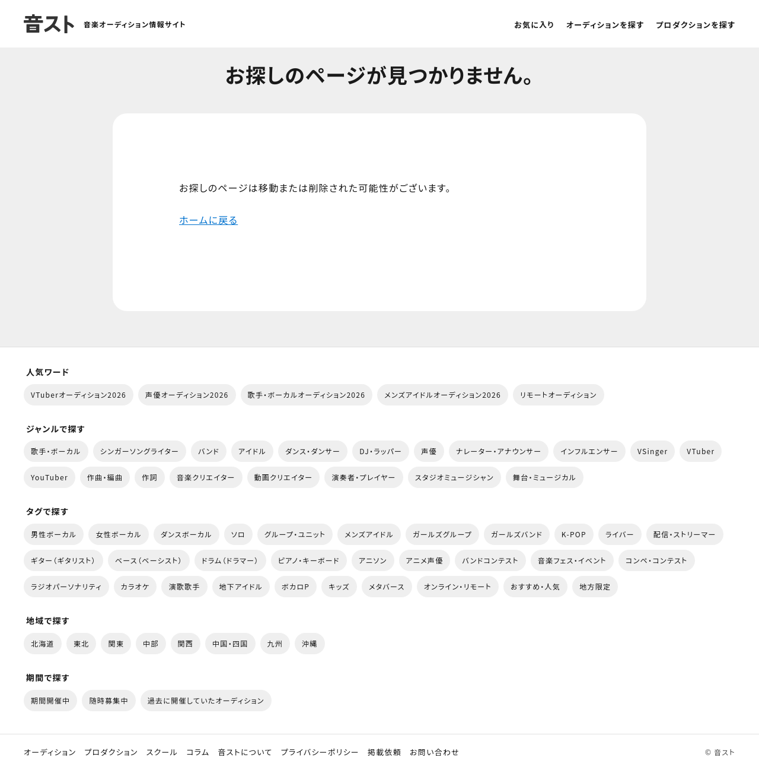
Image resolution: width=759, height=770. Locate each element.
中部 (151, 643)
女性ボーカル (118, 534)
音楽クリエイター (206, 477)
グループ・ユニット (295, 534)
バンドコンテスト (490, 560)
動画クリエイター (283, 477)
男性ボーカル (53, 534)
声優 (429, 451)
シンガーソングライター (139, 451)
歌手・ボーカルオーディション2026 (307, 394)
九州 (275, 643)
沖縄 (310, 643)
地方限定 (595, 586)
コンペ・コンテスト (657, 560)
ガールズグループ (442, 534)
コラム (197, 752)
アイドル (252, 451)
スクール (162, 752)
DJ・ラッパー (380, 451)
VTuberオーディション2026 (78, 394)
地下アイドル (241, 586)
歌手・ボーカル (56, 451)
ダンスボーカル (186, 534)
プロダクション (111, 752)
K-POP (574, 534)
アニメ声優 (425, 560)
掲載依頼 (384, 752)
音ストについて (245, 752)
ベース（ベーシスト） (149, 560)
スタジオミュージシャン (454, 477)
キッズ (339, 586)
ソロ (238, 534)
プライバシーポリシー (320, 752)
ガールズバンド (517, 534)
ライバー (619, 534)
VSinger (652, 451)
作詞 (150, 477)
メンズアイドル (369, 534)
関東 (116, 643)
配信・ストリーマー (684, 534)
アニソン (373, 560)
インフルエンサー (589, 451)
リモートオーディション (558, 394)
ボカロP (296, 586)
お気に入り (534, 24)
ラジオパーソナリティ (66, 586)
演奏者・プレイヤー (363, 477)
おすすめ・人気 (535, 586)
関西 (186, 643)
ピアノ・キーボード (309, 560)
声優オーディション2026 (186, 394)
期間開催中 (50, 700)
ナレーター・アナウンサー (499, 451)
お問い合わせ (435, 752)
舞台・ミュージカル (544, 477)
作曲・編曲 (105, 477)
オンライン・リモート (458, 586)
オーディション (50, 752)
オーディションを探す (605, 24)
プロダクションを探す (695, 24)
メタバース (387, 586)
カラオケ (135, 586)
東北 (82, 643)
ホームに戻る (208, 220)
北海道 (43, 643)
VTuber (701, 451)
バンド (208, 451)
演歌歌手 (184, 586)
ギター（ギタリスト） (63, 560)
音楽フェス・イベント (572, 560)
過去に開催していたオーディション (206, 700)
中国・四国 (230, 643)
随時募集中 (108, 700)
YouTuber (49, 477)
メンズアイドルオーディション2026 (442, 394)
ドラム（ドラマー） (230, 560)
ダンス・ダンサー (312, 451)
